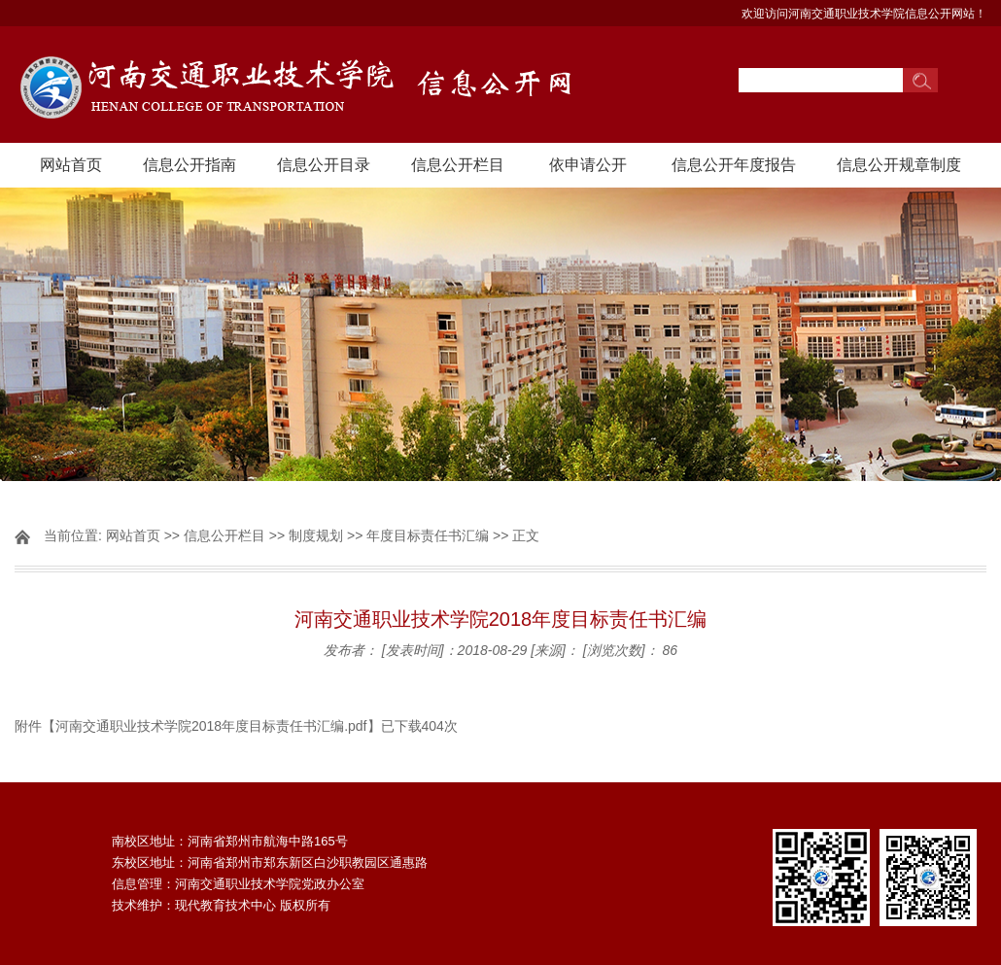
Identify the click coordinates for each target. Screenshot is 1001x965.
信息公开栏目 (457, 164)
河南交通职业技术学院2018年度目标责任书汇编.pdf (211, 726)
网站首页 (71, 164)
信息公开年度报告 (734, 164)
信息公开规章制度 (899, 164)
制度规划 (316, 535)
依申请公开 (588, 164)
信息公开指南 (189, 164)
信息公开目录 (323, 164)
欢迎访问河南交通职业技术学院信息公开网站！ (864, 13)
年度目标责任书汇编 (427, 535)
